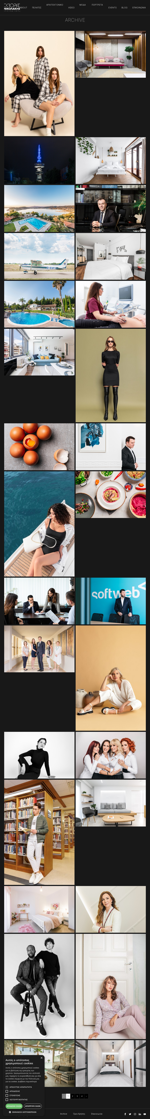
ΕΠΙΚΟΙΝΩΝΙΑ (139, 7)
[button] (24, 1112)
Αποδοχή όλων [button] (14, 1106)
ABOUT (23, 7)
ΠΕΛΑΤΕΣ (37, 7)
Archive (63, 1114)
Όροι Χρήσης (79, 1114)
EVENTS (112, 7)
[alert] (24, 1085)
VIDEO (71, 7)
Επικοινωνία (96, 1114)
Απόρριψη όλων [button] (33, 1106)
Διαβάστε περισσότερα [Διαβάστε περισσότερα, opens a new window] (27, 1081)
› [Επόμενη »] (86, 1096)
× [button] (41, 1058)
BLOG (125, 7)
